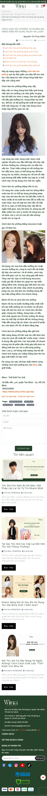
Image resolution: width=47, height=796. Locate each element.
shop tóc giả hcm (26, 396)
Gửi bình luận (23, 448)
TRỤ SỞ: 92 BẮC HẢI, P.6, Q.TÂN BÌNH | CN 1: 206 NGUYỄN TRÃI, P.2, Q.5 (22, 2)
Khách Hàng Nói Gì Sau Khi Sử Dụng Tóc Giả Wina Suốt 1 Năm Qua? (23, 603)
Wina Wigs (22, 730)
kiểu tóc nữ (29, 401)
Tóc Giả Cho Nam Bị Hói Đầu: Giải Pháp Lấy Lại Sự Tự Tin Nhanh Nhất (22, 487)
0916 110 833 (22, 722)
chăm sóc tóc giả (16, 401)
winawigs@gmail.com (20, 726)
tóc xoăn (30, 405)
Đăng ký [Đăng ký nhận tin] (40, 758)
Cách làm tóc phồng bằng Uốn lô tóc (21, 52)
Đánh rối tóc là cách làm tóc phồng (21, 62)
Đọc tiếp (8, 509)
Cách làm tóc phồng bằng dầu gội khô (22, 65)
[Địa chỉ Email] (23, 758)
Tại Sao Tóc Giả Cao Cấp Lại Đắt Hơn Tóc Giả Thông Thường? (23, 545)
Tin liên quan (23, 454)
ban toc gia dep (9, 396)
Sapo (38, 730)
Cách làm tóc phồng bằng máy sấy (20, 48)
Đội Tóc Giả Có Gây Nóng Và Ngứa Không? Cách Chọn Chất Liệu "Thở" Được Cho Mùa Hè (23, 663)
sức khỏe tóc (19, 405)
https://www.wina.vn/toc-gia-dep (18, 392)
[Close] (45, 2)
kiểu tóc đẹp (8, 405)
